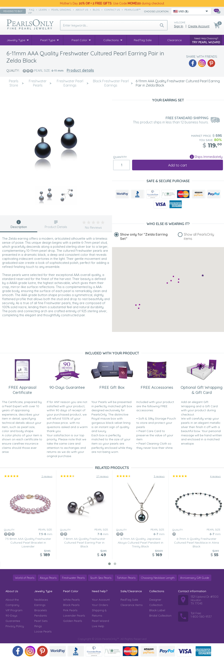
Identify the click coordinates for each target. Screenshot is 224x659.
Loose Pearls (42, 631)
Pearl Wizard (100, 621)
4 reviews (215, 476)
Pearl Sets (40, 621)
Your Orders (100, 605)
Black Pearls (71, 605)
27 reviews (102, 476)
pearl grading (61, 9)
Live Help (98, 626)
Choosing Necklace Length (158, 577)
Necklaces (41, 599)
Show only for (144, 236)
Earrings (39, 605)
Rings (38, 626)
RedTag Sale (129, 599)
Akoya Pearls (48, 577)
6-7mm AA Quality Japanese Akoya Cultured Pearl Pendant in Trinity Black (140, 542)
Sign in (178, 26)
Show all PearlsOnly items (199, 236)
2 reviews (46, 476)
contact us (112, 9)
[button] (178, 282)
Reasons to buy (12, 11)
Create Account (198, 26)
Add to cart (177, 165)
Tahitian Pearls (126, 577)
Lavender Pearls (74, 615)
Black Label (157, 610)
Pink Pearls (70, 610)
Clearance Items (131, 605)
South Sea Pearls (100, 577)
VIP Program (14, 610)
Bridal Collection (160, 615)
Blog (96, 9)
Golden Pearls (72, 621)
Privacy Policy (15, 626)
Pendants (40, 615)
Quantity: (120, 157)
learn (43, 9)
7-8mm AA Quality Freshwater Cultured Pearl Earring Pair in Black (84, 542)
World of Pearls (24, 577)
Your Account (101, 599)
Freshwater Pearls (73, 577)
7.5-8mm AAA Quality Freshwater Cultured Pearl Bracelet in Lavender (28, 542)
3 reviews (159, 476)
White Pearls (71, 599)
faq (31, 9)
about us (82, 9)
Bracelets (40, 610)
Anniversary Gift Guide (194, 577)
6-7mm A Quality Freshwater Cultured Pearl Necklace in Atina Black (196, 542)
